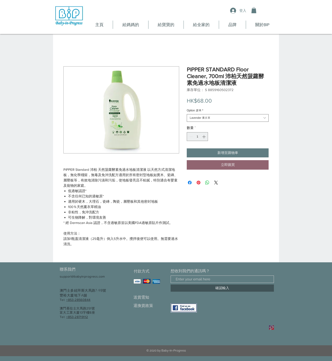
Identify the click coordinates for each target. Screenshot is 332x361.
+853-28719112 (77, 317)
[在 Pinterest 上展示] (198, 182)
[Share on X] (216, 182)
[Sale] (271, 327)
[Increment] (204, 136)
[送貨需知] (149, 297)
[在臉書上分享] (190, 182)
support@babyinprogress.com (82, 276)
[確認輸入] (222, 288)
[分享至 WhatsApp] (207, 182)
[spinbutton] (197, 136)
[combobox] (228, 118)
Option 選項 (195, 110)
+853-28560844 (78, 300)
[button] (253, 10)
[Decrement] (190, 136)
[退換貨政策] (149, 305)
